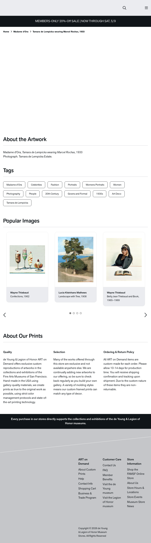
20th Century (52, 194)
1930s (99, 194)
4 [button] (81, 313)
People (32, 194)
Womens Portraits (95, 185)
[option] (27, 267)
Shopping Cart (87, 488)
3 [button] (77, 313)
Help (81, 478)
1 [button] (70, 313)
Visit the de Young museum (109, 489)
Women (117, 185)
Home (6, 32)
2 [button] (74, 313)
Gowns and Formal (77, 194)
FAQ (105, 470)
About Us (132, 483)
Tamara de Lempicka (17, 203)
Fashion (55, 185)
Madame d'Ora (20, 32)
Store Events (134, 497)
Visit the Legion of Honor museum (112, 502)
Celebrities (36, 185)
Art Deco (116, 194)
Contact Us (109, 465)
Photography (13, 194)
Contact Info (85, 483)
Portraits (72, 185)
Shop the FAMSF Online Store (135, 474)
